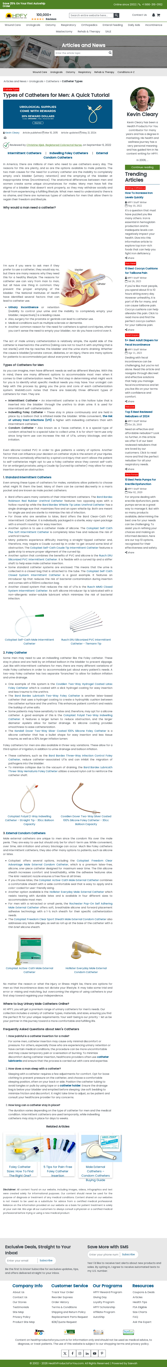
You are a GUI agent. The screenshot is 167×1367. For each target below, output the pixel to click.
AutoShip (99, 1317)
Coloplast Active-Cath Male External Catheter (69, 880)
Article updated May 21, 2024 (78, 132)
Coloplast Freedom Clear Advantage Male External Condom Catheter (60, 862)
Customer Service (69, 1286)
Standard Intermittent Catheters (28, 477)
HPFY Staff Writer (137, 202)
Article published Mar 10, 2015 (40, 132)
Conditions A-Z (125, 72)
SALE (108, 31)
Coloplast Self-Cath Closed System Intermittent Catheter (60, 573)
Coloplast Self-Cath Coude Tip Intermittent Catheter (64, 548)
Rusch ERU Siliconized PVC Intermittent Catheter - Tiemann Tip (86, 641)
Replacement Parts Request (70, 1317)
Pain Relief (131, 263)
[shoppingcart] (158, 15)
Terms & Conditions (64, 1307)
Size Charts (140, 1312)
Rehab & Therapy (89, 31)
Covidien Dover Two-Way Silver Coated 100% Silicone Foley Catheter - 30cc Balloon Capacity (86, 820)
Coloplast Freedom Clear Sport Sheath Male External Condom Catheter (60, 919)
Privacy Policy (21, 1317)
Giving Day (100, 1297)
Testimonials (21, 1307)
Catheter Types (11, 89)
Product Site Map (24, 1322)
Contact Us (139, 15)
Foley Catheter (16, 653)
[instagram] (79, 1353)
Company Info (27, 1286)
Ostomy (50, 25)
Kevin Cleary (12, 132)
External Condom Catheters (25, 833)
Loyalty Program (103, 1302)
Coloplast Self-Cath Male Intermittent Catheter (29, 641)
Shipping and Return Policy (69, 1312)
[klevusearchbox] (116, 15)
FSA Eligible (140, 1307)
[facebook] (70, 1353)
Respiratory (68, 25)
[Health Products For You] (16, 15)
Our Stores (19, 1302)
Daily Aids (134, 25)
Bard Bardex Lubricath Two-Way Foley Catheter (46, 696)
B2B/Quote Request (64, 1322)
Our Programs (107, 1286)
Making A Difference (135, 188)
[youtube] (97, 1353)
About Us (18, 1292)
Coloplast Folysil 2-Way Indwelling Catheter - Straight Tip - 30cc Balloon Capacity (29, 820)
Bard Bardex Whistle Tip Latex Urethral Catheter (73, 505)
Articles (137, 1297)
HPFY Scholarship (104, 1307)
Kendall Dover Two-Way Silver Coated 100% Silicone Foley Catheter (60, 731)
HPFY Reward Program (107, 1292)
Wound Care (13, 25)
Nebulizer (130, 406)
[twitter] (61, 1353)
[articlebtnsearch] (83, 58)
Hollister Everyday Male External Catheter (77, 892)
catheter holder (70, 1085)
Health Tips (140, 1302)
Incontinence (153, 25)
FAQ (135, 1317)
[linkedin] (88, 1353)
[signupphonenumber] (103, 1255)
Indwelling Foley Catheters (69, 153)
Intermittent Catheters (24, 153)
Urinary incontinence (23, 307)
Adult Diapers (132, 335)
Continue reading (142, 167)
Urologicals (33, 25)
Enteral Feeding (113, 25)
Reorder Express (62, 1297)
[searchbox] (94, 15)
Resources (143, 1286)
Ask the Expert (142, 1322)
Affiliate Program (104, 1312)
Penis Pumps (132, 474)
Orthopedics (89, 25)
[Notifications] (153, 15)
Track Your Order (63, 1292)
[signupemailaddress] (21, 1261)
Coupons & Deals (144, 1292)
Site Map (18, 1312)
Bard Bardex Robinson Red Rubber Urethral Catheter (60, 499)
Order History (60, 1302)
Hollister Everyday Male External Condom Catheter (86, 970)
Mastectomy (64, 31)
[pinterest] (106, 1353)
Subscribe (46, 1260)
